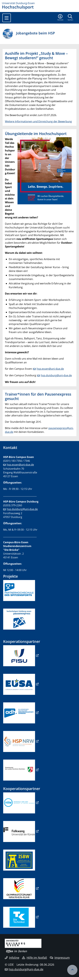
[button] (60, 17)
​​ (19, 712)
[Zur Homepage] (39, 3)
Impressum (60, 957)
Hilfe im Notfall (34, 957)
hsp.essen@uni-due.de (50, 368)
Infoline (12, 957)
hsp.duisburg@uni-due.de (56, 375)
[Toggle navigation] (6, 18)
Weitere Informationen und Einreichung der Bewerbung (38, 121)
